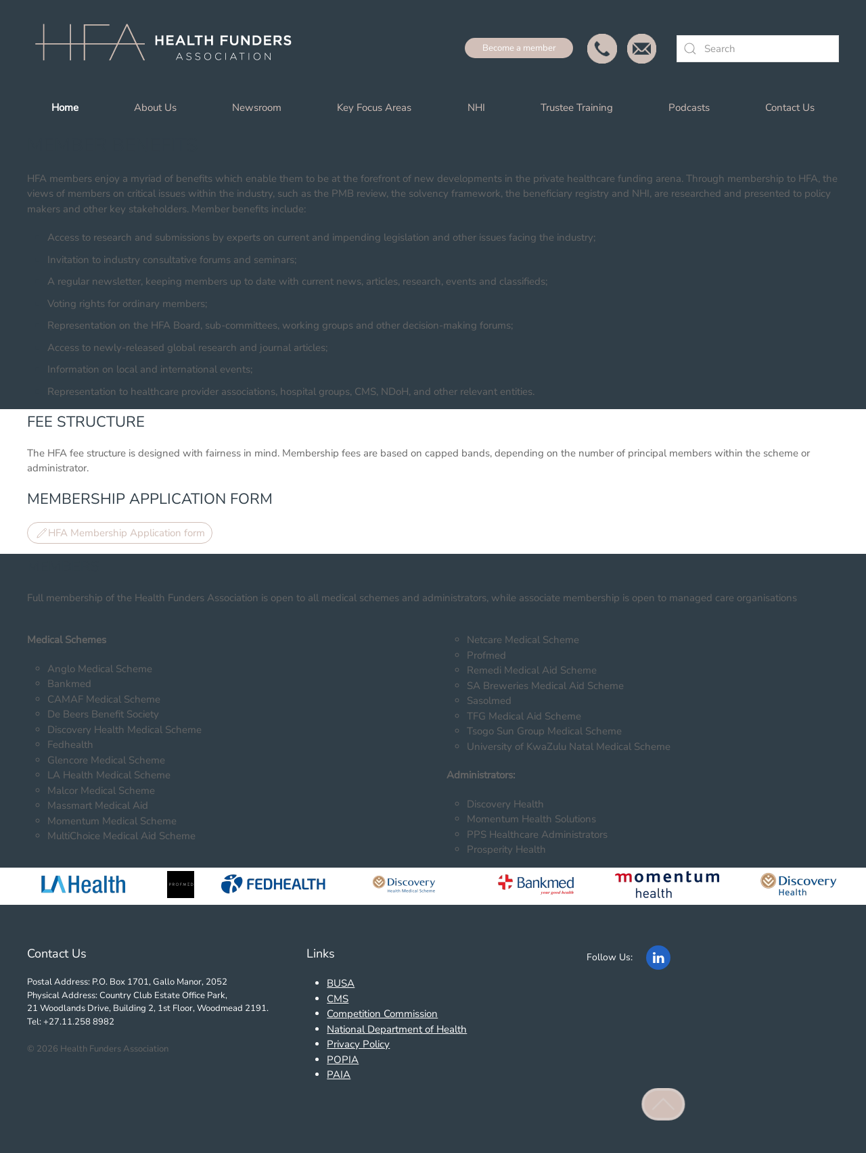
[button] (663, 1104)
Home (64, 107)
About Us (155, 107)
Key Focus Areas (374, 107)
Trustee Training (577, 107)
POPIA (343, 1059)
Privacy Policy (358, 1044)
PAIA (338, 1074)
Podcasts (689, 107)
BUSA (341, 983)
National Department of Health (397, 1029)
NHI (476, 107)
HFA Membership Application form (120, 533)
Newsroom (256, 107)
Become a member (519, 48)
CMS (337, 999)
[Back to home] (169, 49)
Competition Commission (382, 1013)
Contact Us (790, 107)
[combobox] (758, 48)
